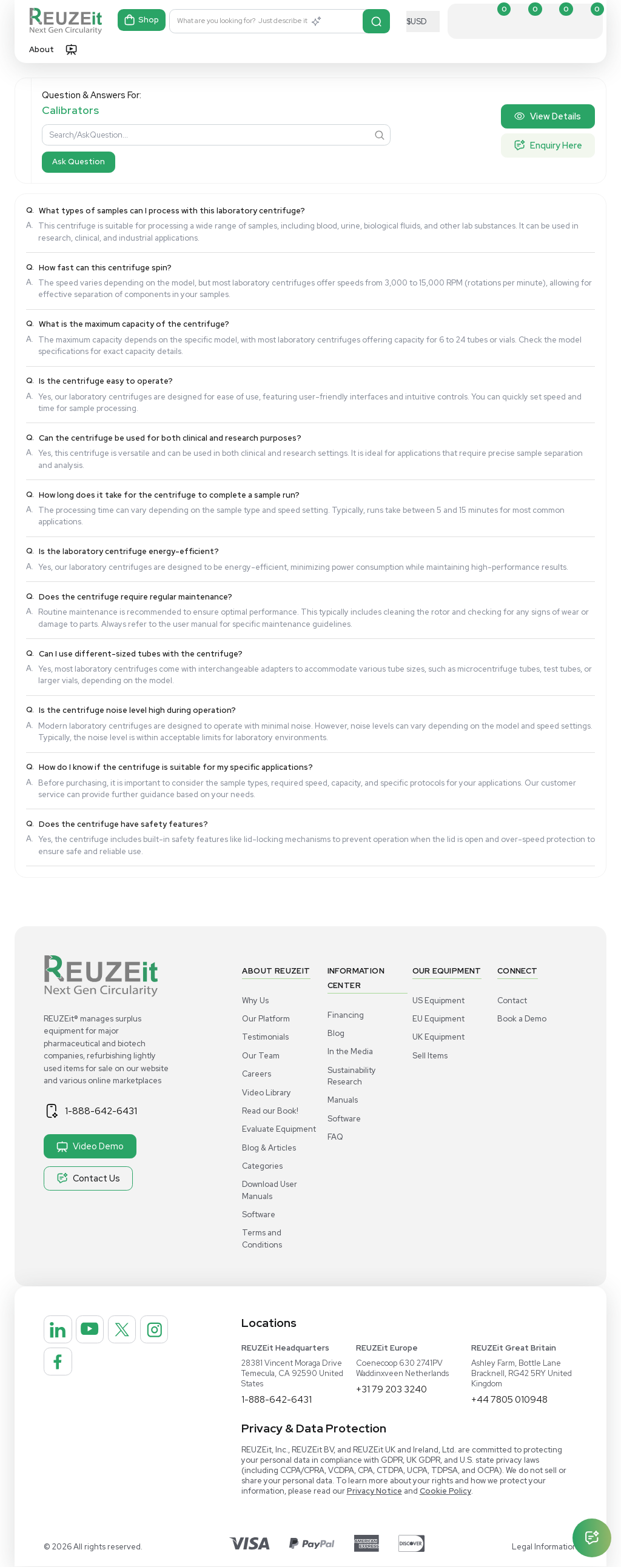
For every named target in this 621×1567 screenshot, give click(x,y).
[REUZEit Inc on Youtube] (100, 1333)
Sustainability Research (351, 1076)
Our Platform (266, 1019)
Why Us (255, 1000)
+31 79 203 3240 (392, 1389)
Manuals (342, 1100)
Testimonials (265, 1037)
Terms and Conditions (262, 1238)
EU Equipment (438, 1019)
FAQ (335, 1137)
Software (258, 1214)
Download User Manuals (269, 1190)
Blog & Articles (269, 1148)
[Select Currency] (423, 21)
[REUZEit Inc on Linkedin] (61, 1333)
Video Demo (90, 1146)
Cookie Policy (445, 1491)
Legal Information (544, 1547)
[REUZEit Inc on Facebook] (100, 1371)
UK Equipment (438, 1037)
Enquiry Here (548, 145)
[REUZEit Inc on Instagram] (61, 1371)
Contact (512, 1000)
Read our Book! (270, 1111)
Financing (345, 1015)
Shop (142, 21)
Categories (262, 1166)
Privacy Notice (374, 1491)
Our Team (261, 1056)
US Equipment (438, 1000)
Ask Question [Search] (78, 161)
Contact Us (88, 1178)
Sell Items (430, 1056)
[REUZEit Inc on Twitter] (138, 1333)
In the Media (350, 1051)
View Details (547, 116)
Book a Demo (521, 1019)
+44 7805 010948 (511, 1400)
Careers (256, 1074)
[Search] (377, 21)
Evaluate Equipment (279, 1129)
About (41, 49)
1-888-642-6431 (107, 1110)
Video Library (266, 1093)
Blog (335, 1033)
